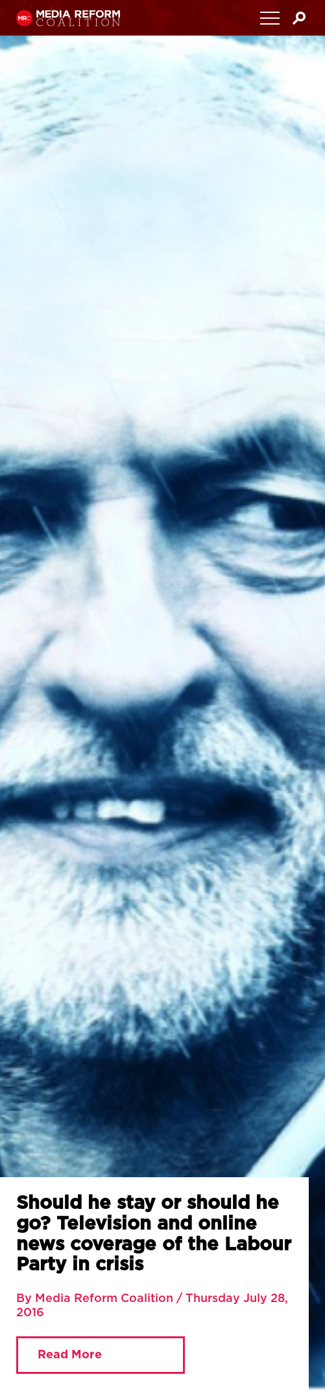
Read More (70, 1355)
